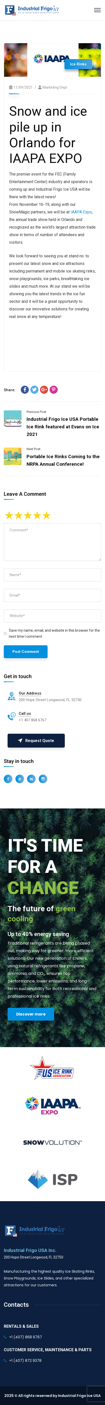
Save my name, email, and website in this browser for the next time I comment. (54, 633)
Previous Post (36, 412)
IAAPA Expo (81, 212)
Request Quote (36, 740)
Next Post (33, 449)
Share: (9, 390)
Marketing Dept (55, 87)
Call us (25, 713)
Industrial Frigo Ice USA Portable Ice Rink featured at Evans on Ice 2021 (63, 426)
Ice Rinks (78, 64)
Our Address (30, 693)
